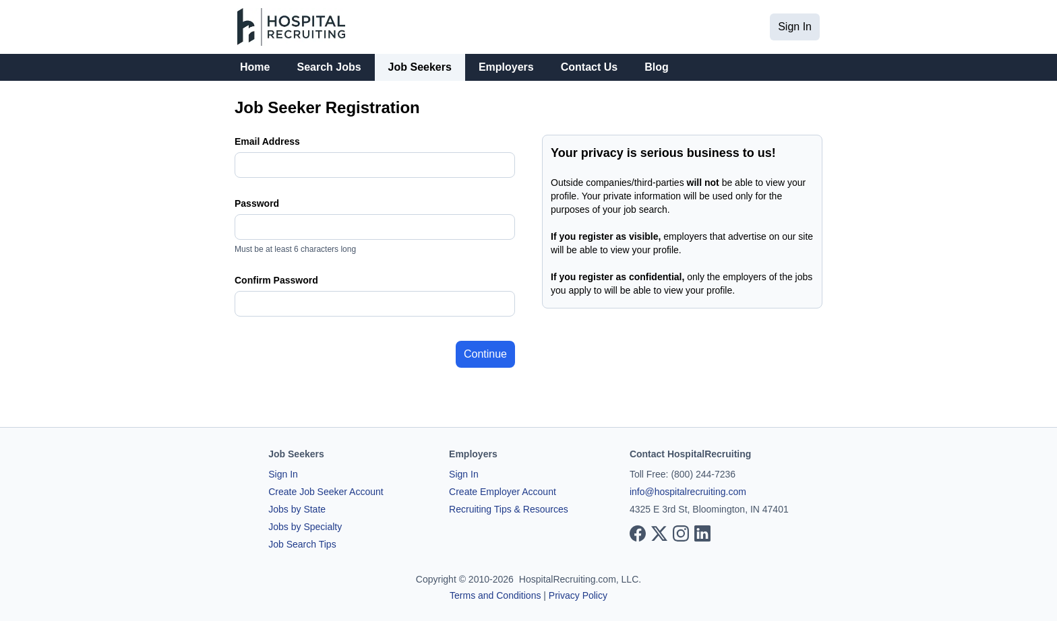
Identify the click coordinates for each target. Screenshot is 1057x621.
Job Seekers (420, 67)
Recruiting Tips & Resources (508, 509)
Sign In (795, 26)
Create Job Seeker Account (325, 491)
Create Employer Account (502, 491)
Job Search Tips (302, 544)
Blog (656, 67)
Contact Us (589, 67)
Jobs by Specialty (305, 526)
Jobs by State (297, 509)
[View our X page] (659, 533)
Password (257, 203)
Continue (485, 354)
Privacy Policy (578, 595)
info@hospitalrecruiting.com (688, 491)
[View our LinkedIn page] (702, 533)
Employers (506, 67)
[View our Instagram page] (681, 533)
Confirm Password (276, 280)
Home (255, 67)
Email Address (267, 141)
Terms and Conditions (495, 595)
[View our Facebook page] (638, 533)
